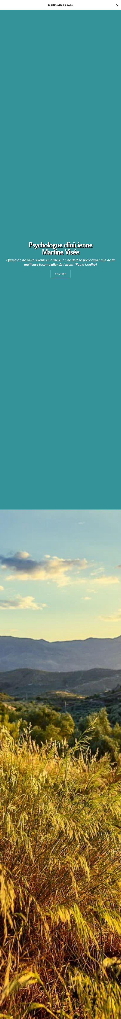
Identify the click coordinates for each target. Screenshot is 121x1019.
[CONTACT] (60, 274)
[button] (3, 4)
